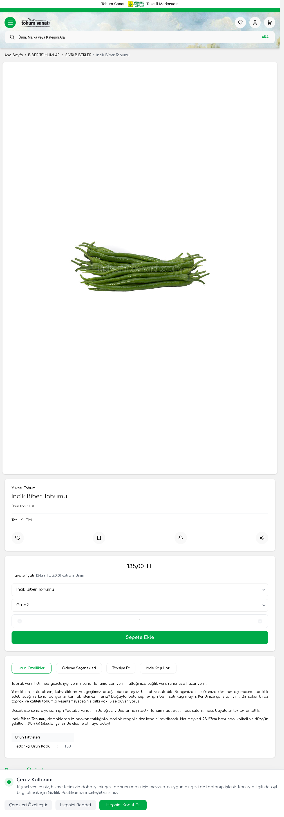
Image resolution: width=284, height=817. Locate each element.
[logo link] (36, 22)
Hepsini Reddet (75, 805)
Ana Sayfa (14, 55)
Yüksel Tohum (23, 488)
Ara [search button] (265, 37)
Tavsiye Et (120, 668)
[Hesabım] (255, 22)
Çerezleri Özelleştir (28, 805)
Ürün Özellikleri (31, 668)
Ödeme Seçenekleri (79, 668)
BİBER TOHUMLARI (44, 55)
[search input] (140, 37)
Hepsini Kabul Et (123, 805)
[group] (140, 268)
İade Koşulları (158, 668)
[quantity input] (140, 621)
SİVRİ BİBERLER (78, 55)
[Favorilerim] (240, 22)
